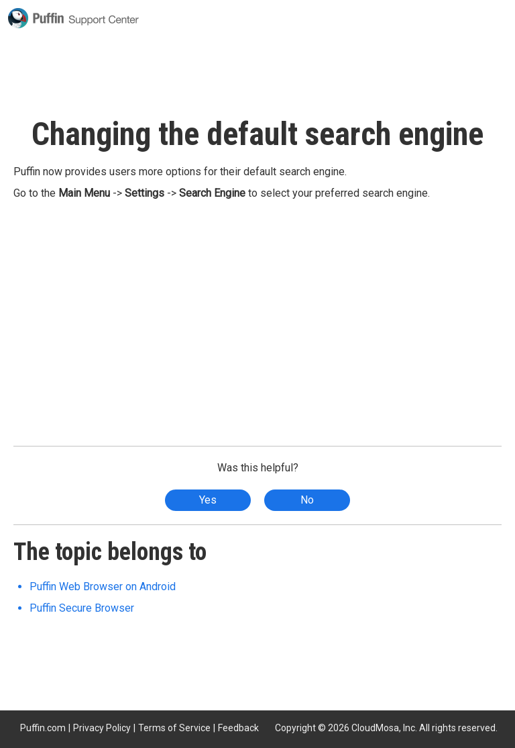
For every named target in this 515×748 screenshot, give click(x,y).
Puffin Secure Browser (82, 608)
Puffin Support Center (73, 18)
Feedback (238, 727)
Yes (208, 500)
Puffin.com (43, 727)
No (307, 500)
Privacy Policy (102, 727)
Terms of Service (174, 727)
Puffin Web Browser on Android (103, 586)
